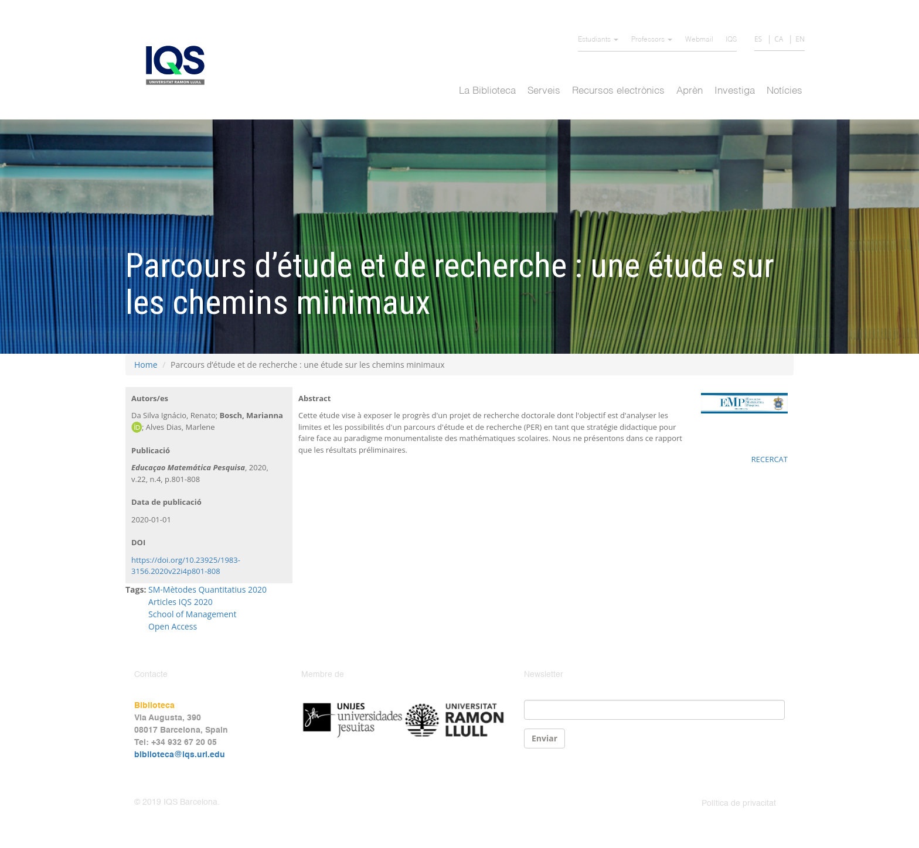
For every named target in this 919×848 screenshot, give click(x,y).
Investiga (734, 91)
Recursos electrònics (618, 91)
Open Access (172, 626)
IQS (731, 39)
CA (778, 39)
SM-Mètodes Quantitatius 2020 (207, 589)
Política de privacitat (739, 803)
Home (146, 364)
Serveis (543, 91)
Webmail (699, 39)
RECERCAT (769, 459)
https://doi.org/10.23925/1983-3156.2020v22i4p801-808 (185, 566)
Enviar (544, 738)
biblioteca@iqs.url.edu (179, 755)
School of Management (192, 614)
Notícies (784, 91)
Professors (651, 39)
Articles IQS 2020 (180, 601)
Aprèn (689, 91)
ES (758, 39)
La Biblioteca (487, 91)
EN (800, 39)
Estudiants (598, 39)
